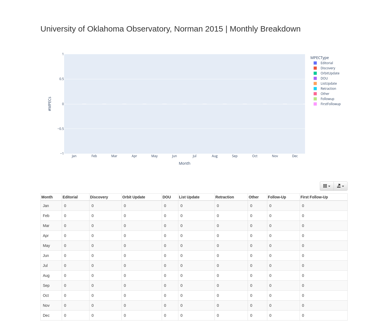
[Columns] (327, 186)
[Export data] (341, 186)
